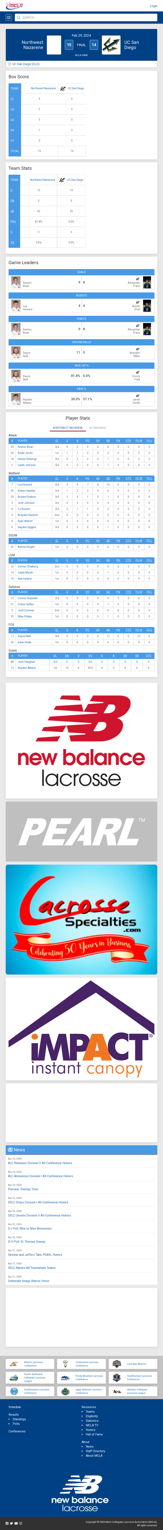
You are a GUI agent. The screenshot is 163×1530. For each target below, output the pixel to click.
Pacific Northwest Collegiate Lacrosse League (34, 1377)
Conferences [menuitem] (17, 1431)
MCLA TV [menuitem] (92, 1425)
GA (12, 200)
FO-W (139, 440)
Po (87, 440)
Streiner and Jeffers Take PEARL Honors (35, 1255)
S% (12, 242)
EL (57, 440)
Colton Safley (26, 604)
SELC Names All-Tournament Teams (32, 1268)
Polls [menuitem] (16, 1424)
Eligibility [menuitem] (92, 1416)
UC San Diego (76, 88)
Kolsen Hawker (26, 490)
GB (12, 211)
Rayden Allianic (27, 667)
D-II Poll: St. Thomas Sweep (26, 1241)
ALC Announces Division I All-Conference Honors (40, 1176)
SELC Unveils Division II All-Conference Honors (39, 1215)
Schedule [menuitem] (15, 1407)
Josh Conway (26, 610)
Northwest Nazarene (43, 88)
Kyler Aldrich (25, 521)
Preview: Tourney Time (23, 1189)
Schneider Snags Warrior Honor (28, 1281)
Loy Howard (25, 484)
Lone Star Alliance (136, 1364)
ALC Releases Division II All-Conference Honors (40, 1163)
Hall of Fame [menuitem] (94, 1434)
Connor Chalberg (28, 566)
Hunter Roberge (27, 459)
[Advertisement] (81, 1112)
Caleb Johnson (27, 465)
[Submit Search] (18, 17)
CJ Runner (24, 508)
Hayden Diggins (27, 527)
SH (98, 440)
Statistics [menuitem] (92, 1421)
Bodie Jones (25, 452)
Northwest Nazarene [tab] (68, 427)
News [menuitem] (90, 1446)
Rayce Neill (24, 636)
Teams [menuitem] (90, 1411)
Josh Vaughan (26, 661)
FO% (13, 221)
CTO (128, 440)
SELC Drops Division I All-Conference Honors (38, 1202)
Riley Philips (25, 616)
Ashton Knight (26, 546)
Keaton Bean (25, 446)
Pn (118, 440)
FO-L (149, 440)
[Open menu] (9, 17)
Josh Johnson (26, 502)
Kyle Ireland (24, 578)
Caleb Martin (25, 572)
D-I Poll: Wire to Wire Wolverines (30, 1228)
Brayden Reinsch (28, 515)
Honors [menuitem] (90, 1430)
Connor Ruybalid (27, 598)
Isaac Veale (24, 642)
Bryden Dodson (27, 496)
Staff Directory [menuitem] (95, 1451)
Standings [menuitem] (19, 1419)
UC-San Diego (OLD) (25, 64)
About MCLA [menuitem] (94, 1455)
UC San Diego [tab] (97, 427)
